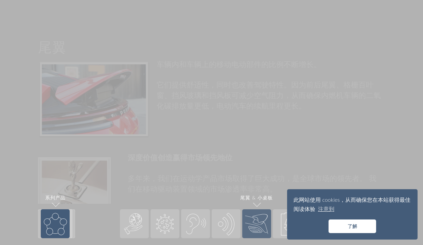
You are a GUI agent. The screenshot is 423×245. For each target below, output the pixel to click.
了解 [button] (352, 226)
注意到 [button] (326, 209)
